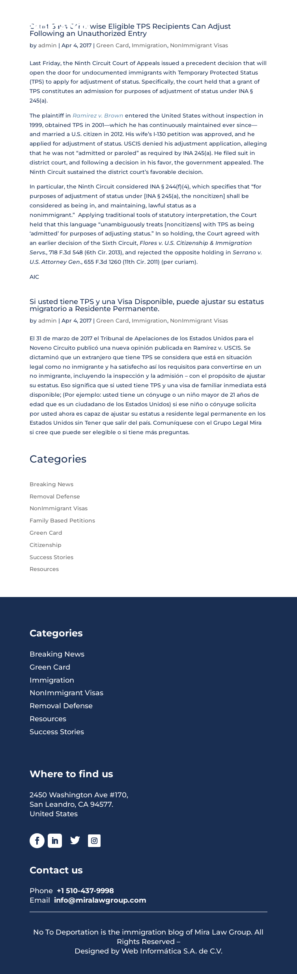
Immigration (149, 45)
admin (47, 45)
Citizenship (46, 545)
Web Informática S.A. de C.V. (171, 951)
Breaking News (51, 484)
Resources (44, 569)
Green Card (112, 45)
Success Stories (51, 557)
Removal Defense (55, 496)
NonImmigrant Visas (199, 45)
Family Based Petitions (62, 520)
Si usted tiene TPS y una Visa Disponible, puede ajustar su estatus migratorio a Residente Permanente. (147, 305)
